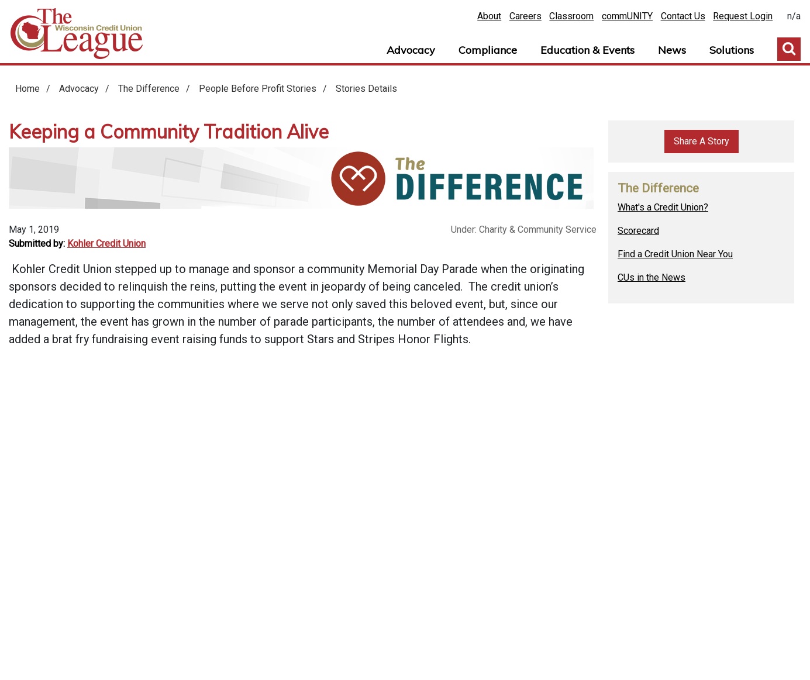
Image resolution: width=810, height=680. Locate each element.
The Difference (149, 88)
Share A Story (701, 141)
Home (76, 34)
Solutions (731, 50)
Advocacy (411, 50)
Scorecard (638, 230)
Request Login (743, 16)
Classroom (571, 16)
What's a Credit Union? (663, 207)
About (489, 16)
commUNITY (627, 16)
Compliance (488, 50)
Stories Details (366, 88)
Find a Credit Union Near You (675, 254)
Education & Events (587, 50)
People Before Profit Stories (257, 88)
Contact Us (683, 16)
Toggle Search (789, 49)
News (672, 50)
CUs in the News (651, 277)
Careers (525, 16)
